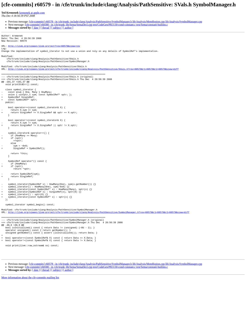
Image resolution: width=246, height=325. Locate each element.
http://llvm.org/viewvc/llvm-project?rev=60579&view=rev (44, 48)
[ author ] (68, 27)
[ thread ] (46, 27)
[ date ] (36, 27)
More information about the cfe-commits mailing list (30, 322)
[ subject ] (56, 27)
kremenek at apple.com (32, 12)
